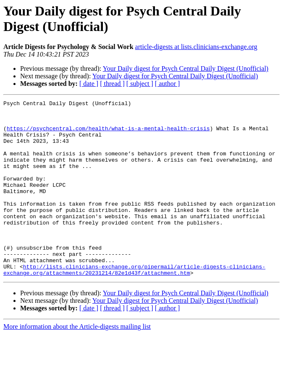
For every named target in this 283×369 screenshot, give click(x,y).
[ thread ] (112, 83)
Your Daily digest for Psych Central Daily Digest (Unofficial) (185, 68)
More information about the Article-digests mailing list (77, 361)
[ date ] (88, 83)
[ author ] (167, 83)
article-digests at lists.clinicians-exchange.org (196, 46)
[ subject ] (139, 83)
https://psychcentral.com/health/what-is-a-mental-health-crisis (108, 134)
